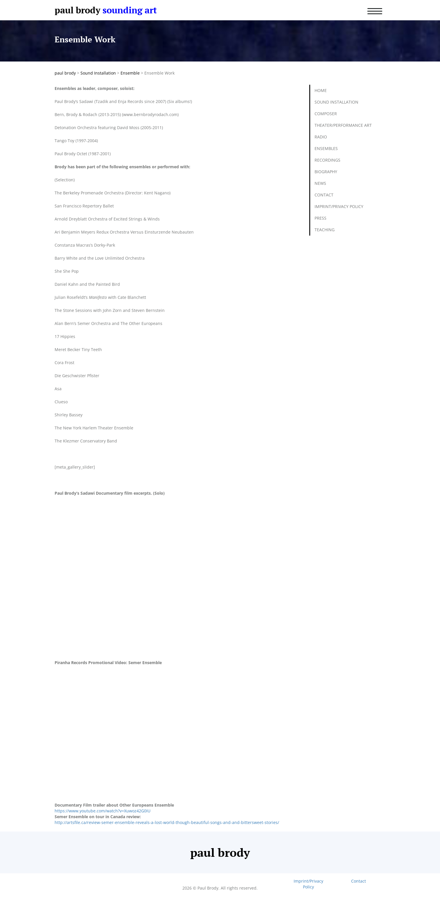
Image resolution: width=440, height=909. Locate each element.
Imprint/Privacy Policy (339, 206)
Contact (324, 195)
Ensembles (326, 148)
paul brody (77, 10)
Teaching (325, 229)
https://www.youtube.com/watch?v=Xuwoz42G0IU (102, 811)
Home (321, 90)
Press (320, 218)
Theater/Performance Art (343, 125)
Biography (326, 171)
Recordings (327, 160)
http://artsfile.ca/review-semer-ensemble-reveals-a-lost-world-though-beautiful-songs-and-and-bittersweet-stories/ (167, 822)
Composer (326, 113)
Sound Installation (336, 102)
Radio (321, 137)
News (320, 183)
